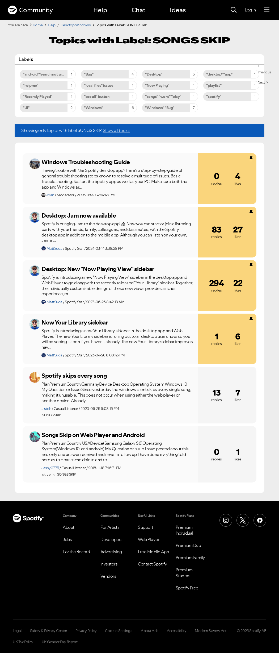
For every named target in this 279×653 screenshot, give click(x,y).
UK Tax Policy (23, 641)
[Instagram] (225, 520)
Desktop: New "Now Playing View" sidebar (97, 268)
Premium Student (184, 573)
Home (38, 25)
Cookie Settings (118, 630)
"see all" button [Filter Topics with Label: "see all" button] (96, 96)
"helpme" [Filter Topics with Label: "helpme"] (30, 85)
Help (100, 10)
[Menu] (266, 10)
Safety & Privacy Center (48, 630)
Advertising (111, 552)
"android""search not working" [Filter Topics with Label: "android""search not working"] (48, 74)
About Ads (149, 630)
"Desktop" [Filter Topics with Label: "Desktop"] (153, 74)
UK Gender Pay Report (60, 641)
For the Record (76, 552)
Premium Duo (188, 545)
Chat (138, 10)
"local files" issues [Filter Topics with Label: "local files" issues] (98, 85)
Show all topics (116, 130)
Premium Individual (184, 530)
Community (30, 10)
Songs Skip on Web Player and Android (93, 434)
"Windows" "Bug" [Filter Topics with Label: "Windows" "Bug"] (159, 107)
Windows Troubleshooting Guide (85, 162)
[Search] (233, 10)
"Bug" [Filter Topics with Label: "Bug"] (89, 74)
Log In (250, 10)
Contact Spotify (152, 564)
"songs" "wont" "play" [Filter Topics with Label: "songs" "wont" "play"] (163, 96)
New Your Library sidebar (74, 322)
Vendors (108, 576)
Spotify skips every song (74, 375)
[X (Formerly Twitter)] (242, 520)
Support (145, 527)
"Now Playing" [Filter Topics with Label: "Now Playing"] (157, 85)
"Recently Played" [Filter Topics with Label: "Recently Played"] (37, 96)
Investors (109, 564)
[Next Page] (262, 82)
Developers (111, 539)
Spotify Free (187, 588)
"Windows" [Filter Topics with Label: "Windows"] (93, 107)
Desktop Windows (76, 25)
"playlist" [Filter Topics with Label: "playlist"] (213, 85)
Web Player (148, 539)
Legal (17, 630)
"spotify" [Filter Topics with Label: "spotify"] (213, 96)
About (68, 527)
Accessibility (177, 630)
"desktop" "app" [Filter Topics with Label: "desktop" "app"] (219, 74)
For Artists (110, 527)
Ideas (178, 10)
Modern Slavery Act (210, 630)
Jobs (67, 539)
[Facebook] (259, 520)
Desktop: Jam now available (78, 215)
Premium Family (190, 557)
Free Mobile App (153, 552)
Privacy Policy (85, 630)
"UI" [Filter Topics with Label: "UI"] (26, 107)
